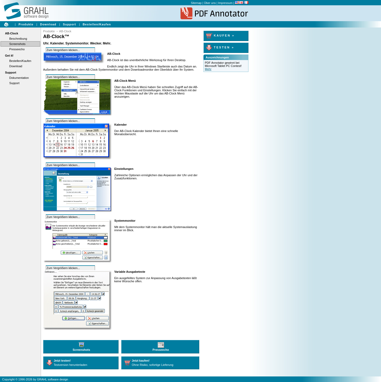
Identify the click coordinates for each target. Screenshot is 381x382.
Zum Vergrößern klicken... (63, 50)
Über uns (210, 2)
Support (69, 24)
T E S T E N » (219, 47)
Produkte (26, 24)
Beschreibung (18, 38)
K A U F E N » (220, 35)
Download (48, 24)
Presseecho (17, 49)
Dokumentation (19, 77)
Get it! (9, 55)
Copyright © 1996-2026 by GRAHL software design (35, 379)
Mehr (208, 69)
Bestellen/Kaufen (97, 24)
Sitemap (196, 2)
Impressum (225, 2)
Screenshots (17, 44)
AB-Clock (11, 33)
